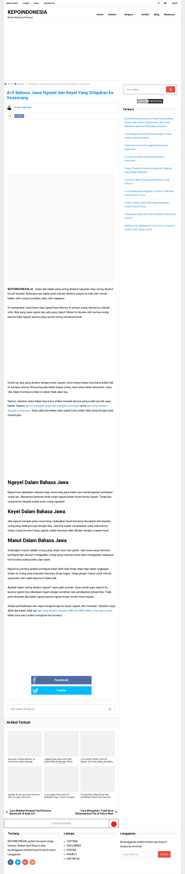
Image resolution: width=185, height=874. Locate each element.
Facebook (38, 680)
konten (19, 116)
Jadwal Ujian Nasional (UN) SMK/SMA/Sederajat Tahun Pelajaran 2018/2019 (58, 751)
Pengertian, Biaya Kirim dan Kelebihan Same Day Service (95, 785)
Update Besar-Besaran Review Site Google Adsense (24, 785)
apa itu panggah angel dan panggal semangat (52, 405)
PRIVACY (72, 844)
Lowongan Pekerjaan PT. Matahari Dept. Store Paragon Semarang (59, 787)
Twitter (73, 680)
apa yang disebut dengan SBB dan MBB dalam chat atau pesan (75, 610)
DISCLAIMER (74, 835)
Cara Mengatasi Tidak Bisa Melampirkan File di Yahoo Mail (94, 802)
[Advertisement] (92, 51)
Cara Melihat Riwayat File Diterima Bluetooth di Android (30, 802)
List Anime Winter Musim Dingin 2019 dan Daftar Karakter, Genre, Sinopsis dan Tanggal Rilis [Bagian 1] (96, 753)
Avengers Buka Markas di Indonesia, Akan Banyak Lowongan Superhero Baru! (22, 751)
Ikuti (174, 3)
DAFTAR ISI (73, 848)
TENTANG (72, 831)
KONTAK (71, 839)
